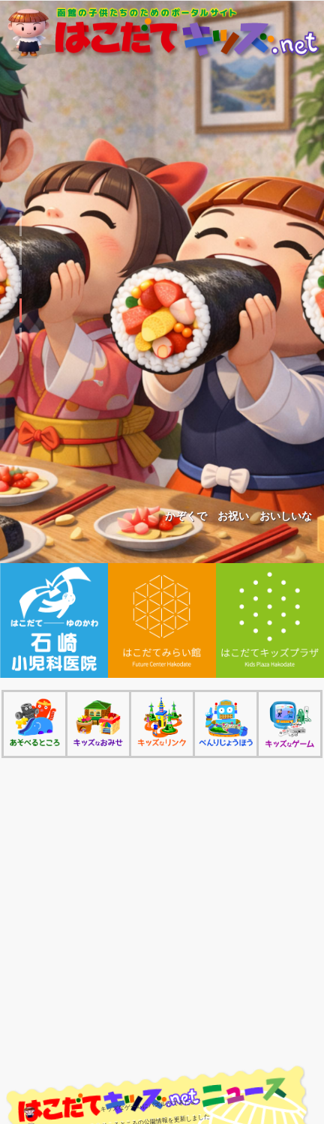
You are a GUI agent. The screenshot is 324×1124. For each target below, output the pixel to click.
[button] (21, 224)
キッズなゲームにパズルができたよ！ (151, 1105)
